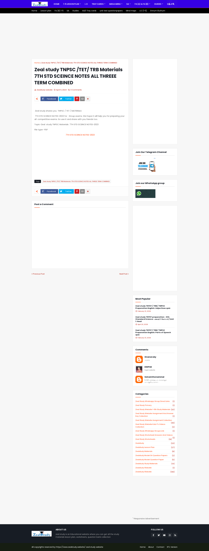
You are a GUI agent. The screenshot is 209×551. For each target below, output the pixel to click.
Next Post (123, 274)
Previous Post (39, 274)
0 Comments (76, 90)
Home (37, 62)
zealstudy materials (155, 451)
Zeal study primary (155, 405)
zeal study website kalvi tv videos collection (155, 425)
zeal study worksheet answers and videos (155, 435)
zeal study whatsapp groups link (155, 431)
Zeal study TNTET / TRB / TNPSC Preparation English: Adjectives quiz (152, 307)
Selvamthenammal (154, 377)
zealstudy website (155, 467)
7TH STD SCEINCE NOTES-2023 (80, 134)
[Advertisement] (104, 36)
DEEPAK (148, 367)
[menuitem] (56, 4)
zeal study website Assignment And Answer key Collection (155, 414)
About (151, 547)
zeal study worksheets (153, 439)
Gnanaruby (150, 357)
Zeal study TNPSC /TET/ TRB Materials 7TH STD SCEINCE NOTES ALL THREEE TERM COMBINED (79, 62)
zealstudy (155, 443)
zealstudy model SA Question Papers (155, 455)
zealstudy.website (155, 471)
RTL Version (172, 547)
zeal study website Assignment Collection (155, 420)
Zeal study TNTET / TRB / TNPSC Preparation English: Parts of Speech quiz (153, 332)
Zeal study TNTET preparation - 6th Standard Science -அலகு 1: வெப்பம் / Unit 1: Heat (154, 319)
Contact (160, 547)
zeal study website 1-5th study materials (155, 409)
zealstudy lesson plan (155, 447)
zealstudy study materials (155, 463)
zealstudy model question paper (155, 459)
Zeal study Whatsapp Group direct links (155, 401)
